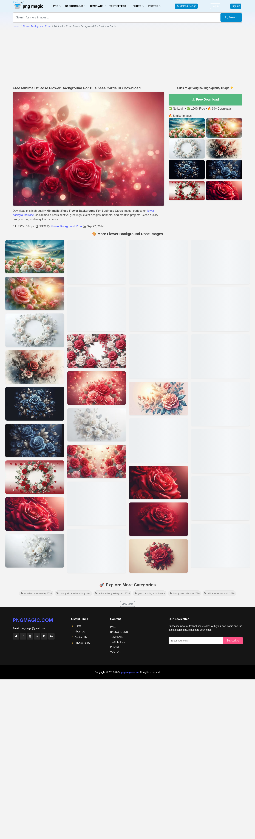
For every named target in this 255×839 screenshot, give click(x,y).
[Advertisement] (127, 56)
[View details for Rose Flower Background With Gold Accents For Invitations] (96, 309)
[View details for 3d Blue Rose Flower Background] (96, 504)
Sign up (236, 6)
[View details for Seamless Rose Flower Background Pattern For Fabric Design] (158, 262)
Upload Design (186, 6)
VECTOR (115, 652)
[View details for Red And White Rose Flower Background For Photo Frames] (96, 351)
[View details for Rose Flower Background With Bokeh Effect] (96, 461)
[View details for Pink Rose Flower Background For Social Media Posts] (220, 356)
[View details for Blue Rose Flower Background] (34, 403)
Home (16, 26)
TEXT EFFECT (118, 642)
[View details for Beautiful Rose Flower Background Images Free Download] (220, 451)
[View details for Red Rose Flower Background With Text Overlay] (220, 309)
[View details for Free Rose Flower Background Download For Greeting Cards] (158, 440)
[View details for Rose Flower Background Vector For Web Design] (158, 398)
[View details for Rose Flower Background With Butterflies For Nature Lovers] (96, 262)
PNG (112, 627)
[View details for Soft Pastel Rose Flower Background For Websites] (158, 556)
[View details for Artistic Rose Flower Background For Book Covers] (34, 367)
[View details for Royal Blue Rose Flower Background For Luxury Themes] (34, 440)
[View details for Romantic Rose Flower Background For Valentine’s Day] (158, 356)
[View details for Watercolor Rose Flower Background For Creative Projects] (158, 309)
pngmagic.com (33, 620)
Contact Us (81, 637)
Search (231, 17)
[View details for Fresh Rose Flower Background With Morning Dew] (34, 477)
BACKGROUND (119, 632)
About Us (80, 631)
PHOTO (114, 647)
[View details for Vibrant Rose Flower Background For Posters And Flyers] (34, 330)
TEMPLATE (116, 637)
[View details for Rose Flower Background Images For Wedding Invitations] (220, 262)
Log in (215, 6)
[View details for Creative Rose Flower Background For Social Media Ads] (34, 551)
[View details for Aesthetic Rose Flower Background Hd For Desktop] (220, 404)
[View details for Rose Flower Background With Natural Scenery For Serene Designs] (34, 293)
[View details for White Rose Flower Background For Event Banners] (96, 424)
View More (127, 603)
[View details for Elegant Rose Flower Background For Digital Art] (158, 482)
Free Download (205, 99)
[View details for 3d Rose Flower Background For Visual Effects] (96, 551)
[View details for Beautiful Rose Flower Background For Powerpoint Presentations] (96, 388)
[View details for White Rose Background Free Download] (34, 256)
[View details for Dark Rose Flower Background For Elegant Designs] (34, 514)
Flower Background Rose (37, 26)
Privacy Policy (82, 643)
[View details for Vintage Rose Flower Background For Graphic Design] (158, 519)
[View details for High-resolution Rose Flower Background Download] (220, 546)
